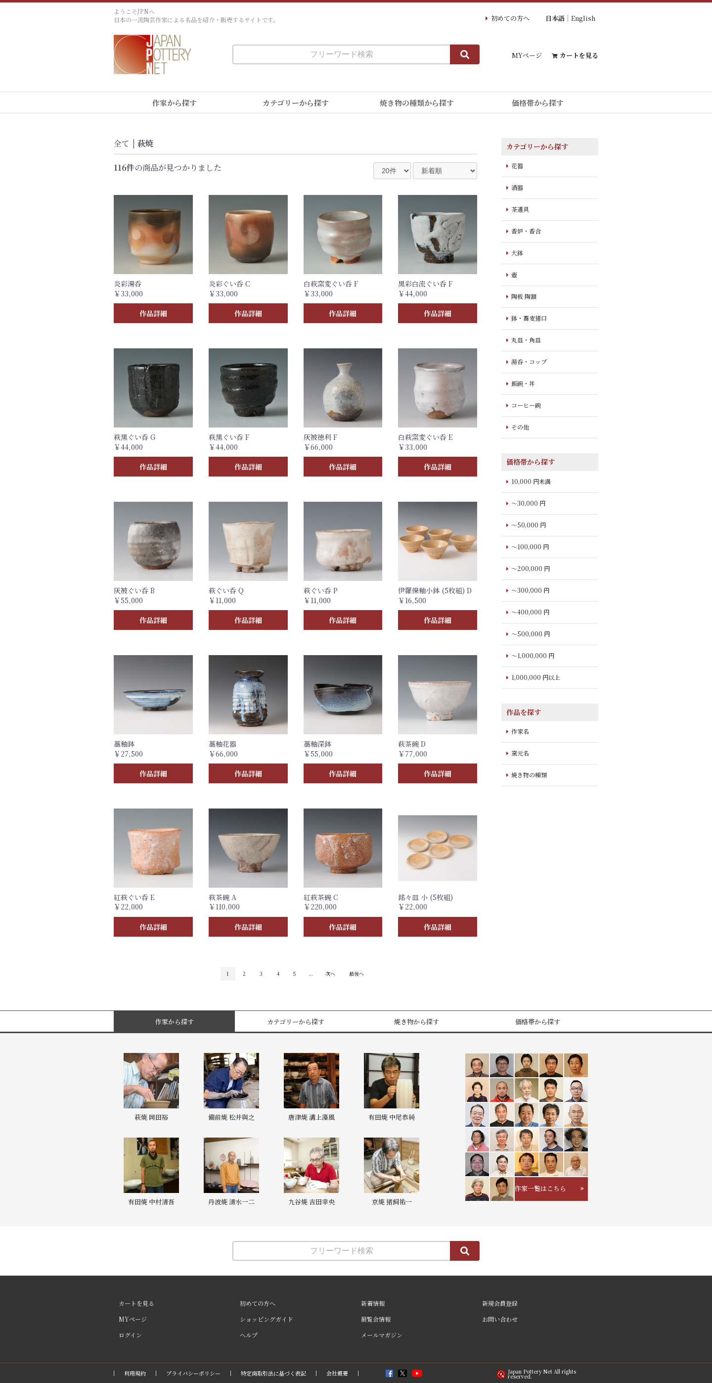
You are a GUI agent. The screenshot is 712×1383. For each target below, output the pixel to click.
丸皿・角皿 (526, 339)
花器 (517, 165)
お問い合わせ (500, 1319)
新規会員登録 (500, 1303)
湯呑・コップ (529, 361)
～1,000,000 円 (532, 655)
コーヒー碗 (526, 405)
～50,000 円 (528, 525)
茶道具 (520, 209)
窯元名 (520, 753)
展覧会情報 (376, 1319)
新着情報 (373, 1303)
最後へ (356, 973)
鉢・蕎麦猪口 (529, 318)
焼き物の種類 (529, 774)
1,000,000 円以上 (535, 677)
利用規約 (135, 1373)
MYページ (527, 55)
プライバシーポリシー (193, 1373)
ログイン (130, 1335)
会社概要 (337, 1373)
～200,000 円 (530, 568)
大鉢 (517, 252)
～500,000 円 (530, 633)
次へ (330, 973)
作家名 (520, 731)
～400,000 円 (530, 612)
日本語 (555, 18)
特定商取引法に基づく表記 (273, 1373)
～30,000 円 (528, 503)
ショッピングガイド (266, 1319)
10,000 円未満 (531, 481)
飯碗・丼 (523, 383)
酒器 (517, 187)
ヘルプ (249, 1335)
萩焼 (145, 143)
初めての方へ (510, 18)
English (583, 18)
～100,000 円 (530, 546)
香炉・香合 (526, 231)
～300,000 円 (530, 590)
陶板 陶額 (523, 296)
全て (122, 143)
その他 (520, 427)
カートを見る (579, 55)
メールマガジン (381, 1335)
